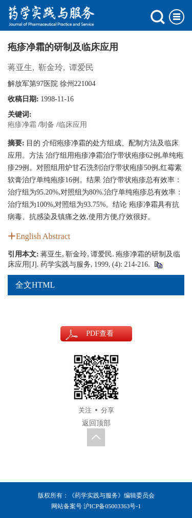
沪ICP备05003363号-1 (112, 506)
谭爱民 (81, 67)
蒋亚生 (20, 67)
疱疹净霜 (22, 124)
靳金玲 (50, 67)
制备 (47, 124)
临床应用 (72, 124)
